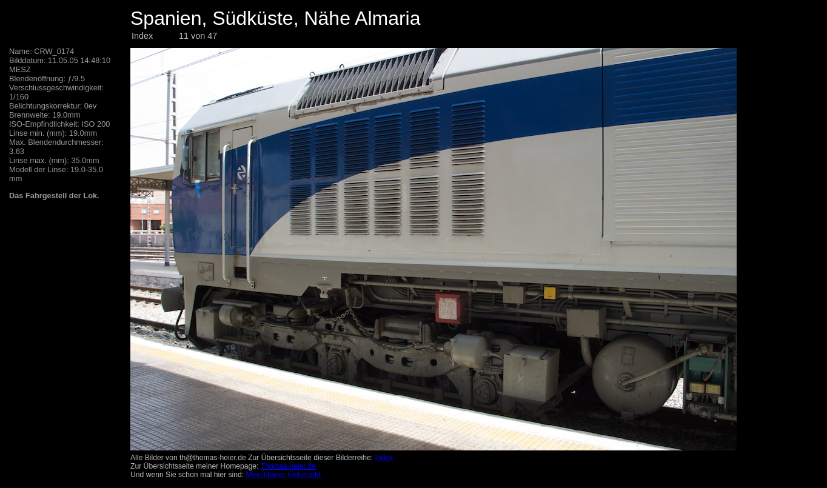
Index (142, 36)
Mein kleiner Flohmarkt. (284, 474)
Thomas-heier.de (288, 466)
